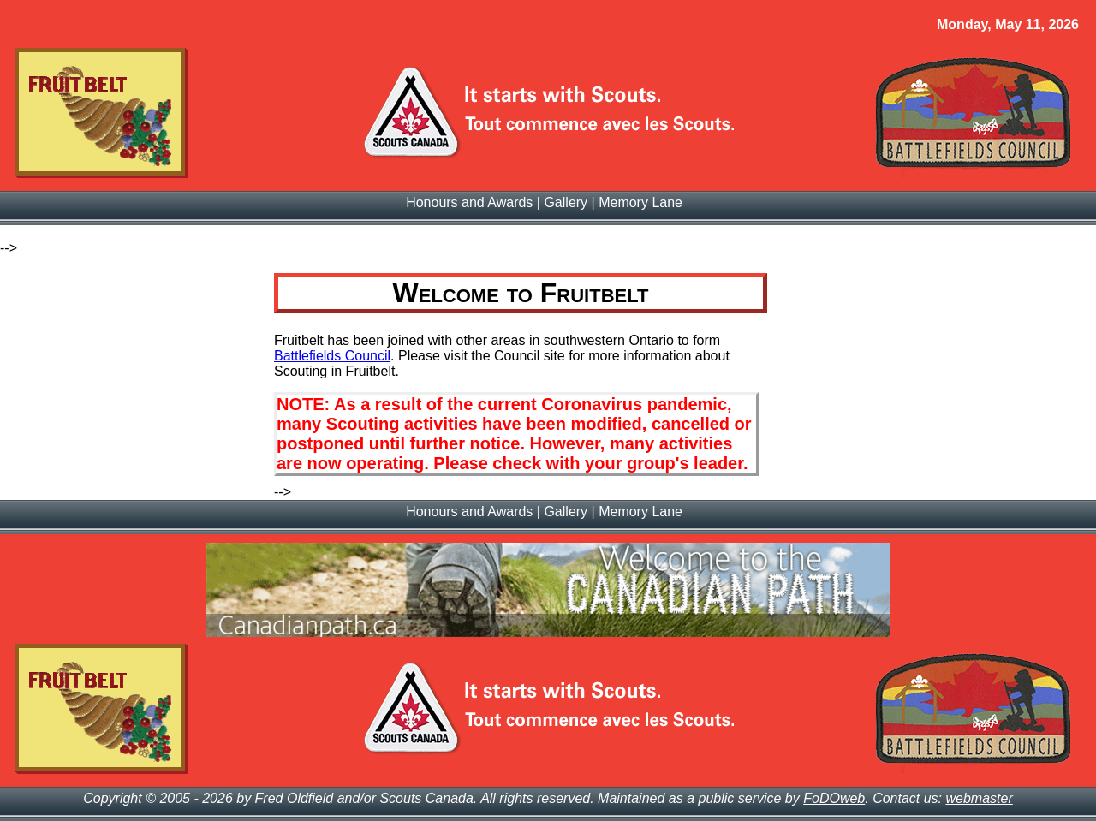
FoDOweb (834, 798)
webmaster (979, 798)
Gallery (565, 202)
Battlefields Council (332, 355)
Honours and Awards (469, 202)
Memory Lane (640, 202)
